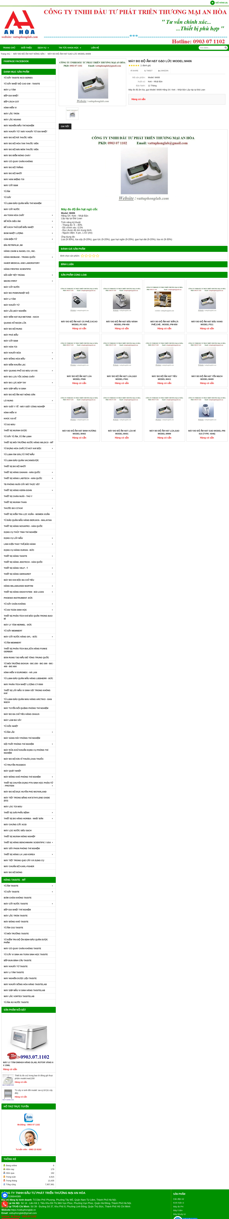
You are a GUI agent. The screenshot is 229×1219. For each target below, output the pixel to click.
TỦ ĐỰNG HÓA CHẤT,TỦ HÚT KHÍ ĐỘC (28, 448)
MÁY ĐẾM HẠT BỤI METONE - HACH (21, 317)
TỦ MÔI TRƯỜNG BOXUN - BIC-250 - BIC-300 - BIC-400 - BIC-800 (28, 665)
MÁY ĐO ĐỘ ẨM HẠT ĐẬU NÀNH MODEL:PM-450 (121, 323)
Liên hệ (87, 48)
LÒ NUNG (28, 400)
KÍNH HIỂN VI (10, 107)
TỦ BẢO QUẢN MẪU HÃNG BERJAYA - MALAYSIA (28, 520)
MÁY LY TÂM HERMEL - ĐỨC (18, 625)
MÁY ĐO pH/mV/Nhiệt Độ (16, 293)
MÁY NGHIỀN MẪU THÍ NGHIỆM (19, 125)
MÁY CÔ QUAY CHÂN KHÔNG (18, 161)
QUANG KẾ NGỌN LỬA (15, 323)
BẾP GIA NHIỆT (11, 95)
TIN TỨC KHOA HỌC (66, 48)
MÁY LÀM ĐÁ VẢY (12, 720)
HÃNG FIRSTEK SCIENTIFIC (17, 269)
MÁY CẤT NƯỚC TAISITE (28, 904)
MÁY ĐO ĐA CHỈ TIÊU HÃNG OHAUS (21, 714)
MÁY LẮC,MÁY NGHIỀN (15, 311)
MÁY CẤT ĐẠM (11, 185)
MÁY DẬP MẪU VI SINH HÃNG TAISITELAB (24, 990)
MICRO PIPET (28, 281)
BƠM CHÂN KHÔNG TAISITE (18, 898)
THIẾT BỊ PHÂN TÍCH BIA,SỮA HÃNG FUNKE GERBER (25, 650)
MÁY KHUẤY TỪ (11, 305)
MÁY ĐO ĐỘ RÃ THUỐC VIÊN (18, 137)
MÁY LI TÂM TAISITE (14, 972)
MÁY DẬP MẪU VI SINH (15, 388)
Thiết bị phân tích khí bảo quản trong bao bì (28, 617)
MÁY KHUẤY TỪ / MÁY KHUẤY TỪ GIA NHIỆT (25, 131)
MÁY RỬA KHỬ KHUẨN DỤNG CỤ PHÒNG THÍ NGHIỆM (26, 751)
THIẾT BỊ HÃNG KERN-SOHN (28, 490)
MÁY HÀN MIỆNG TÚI (14, 179)
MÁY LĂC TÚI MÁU (13, 806)
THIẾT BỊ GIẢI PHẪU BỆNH (28, 812)
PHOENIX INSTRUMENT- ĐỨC (18, 598)
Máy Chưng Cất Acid (15, 824)
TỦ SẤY (7, 197)
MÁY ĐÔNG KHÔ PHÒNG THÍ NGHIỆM (28, 777)
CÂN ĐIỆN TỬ (28, 239)
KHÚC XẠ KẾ (10, 418)
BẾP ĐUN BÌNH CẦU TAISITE (17, 960)
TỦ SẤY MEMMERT (13, 631)
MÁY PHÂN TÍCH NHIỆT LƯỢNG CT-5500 (23, 684)
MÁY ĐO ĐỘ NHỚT (13, 173)
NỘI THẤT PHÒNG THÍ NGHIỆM (28, 744)
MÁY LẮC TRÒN (11, 113)
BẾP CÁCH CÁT (11, 101)
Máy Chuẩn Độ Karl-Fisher (19, 866)
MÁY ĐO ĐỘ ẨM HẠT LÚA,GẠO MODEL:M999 (164, 394)
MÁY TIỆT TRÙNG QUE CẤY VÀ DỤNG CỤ (24, 860)
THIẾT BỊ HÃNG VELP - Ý (28, 568)
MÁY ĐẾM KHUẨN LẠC (15, 365)
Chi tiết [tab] (65, 126)
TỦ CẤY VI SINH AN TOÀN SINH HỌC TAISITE (26, 954)
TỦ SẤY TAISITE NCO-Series (18, 78)
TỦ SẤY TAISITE (28, 892)
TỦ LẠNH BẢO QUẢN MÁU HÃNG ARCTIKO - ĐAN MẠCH (28, 700)
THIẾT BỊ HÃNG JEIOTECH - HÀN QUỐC (23, 562)
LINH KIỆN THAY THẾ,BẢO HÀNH (28, 544)
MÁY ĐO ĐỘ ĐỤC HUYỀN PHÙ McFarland (25, 792)
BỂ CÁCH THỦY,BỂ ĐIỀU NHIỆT (28, 227)
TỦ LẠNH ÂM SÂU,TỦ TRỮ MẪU (19, 454)
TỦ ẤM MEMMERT (12, 643)
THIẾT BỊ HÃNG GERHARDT (28, 574)
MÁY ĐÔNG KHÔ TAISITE (16, 921)
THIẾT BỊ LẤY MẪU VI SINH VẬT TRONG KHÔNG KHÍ (27, 691)
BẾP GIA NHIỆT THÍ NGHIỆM (17, 910)
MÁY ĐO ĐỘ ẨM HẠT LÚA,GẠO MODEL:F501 (122, 339)
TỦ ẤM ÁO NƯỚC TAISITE (16, 1002)
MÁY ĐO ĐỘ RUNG (13, 329)
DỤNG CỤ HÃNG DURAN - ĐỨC (19, 550)
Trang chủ (9, 48)
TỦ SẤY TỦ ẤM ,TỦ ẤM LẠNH (17, 436)
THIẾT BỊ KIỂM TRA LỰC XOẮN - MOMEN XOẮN (27, 514)
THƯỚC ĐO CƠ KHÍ (28, 508)
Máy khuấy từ (179, 1214)
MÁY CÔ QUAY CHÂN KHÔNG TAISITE (22, 948)
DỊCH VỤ (43, 48)
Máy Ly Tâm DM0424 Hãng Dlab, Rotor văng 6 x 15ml (28, 1063)
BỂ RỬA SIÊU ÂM (28, 221)
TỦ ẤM (7, 191)
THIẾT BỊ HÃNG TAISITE (28, 556)
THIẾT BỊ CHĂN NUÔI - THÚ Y (18, 496)
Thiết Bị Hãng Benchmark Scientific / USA (28, 842)
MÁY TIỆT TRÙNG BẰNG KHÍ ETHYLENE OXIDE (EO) (27, 799)
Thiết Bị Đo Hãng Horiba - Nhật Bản (28, 818)
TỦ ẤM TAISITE (28, 886)
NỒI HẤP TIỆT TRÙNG (28, 275)
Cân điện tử (178, 1199)
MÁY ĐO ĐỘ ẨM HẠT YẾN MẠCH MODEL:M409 (207, 339)
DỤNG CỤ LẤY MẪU (28, 538)
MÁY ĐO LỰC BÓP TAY (28, 382)
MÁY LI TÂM (10, 90)
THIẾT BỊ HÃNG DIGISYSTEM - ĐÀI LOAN (28, 592)
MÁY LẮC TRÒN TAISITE (15, 916)
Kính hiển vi (178, 1203)
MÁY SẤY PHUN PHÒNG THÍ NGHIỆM (22, 848)
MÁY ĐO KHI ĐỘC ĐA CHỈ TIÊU (19, 580)
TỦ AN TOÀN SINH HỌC (28, 610)
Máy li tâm (178, 1210)
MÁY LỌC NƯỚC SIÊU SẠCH (18, 830)
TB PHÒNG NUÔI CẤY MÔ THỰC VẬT (22, 484)
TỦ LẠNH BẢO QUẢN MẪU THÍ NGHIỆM (22, 203)
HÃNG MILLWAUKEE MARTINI (28, 586)
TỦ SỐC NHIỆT (11, 726)
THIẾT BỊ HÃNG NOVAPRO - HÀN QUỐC (23, 526)
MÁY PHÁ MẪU (11, 335)
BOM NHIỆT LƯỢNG (28, 233)
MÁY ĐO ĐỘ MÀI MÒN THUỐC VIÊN (21, 149)
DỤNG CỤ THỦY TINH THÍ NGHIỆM (20, 532)
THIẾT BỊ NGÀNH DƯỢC (15, 430)
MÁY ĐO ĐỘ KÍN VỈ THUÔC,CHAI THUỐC (24, 759)
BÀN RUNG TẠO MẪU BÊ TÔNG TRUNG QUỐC (26, 657)
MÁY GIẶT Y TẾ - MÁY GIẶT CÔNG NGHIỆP (24, 406)
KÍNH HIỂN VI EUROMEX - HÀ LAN (20, 672)
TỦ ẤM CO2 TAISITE (13, 927)
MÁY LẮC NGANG (12, 119)
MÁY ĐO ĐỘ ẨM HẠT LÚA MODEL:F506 (79, 377)
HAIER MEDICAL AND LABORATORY (22, 263)
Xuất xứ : (142, 81)
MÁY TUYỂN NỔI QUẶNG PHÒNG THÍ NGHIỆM (26, 708)
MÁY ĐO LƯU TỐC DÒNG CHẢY (19, 377)
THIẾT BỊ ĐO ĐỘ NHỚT (15, 466)
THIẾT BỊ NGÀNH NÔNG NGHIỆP (19, 836)
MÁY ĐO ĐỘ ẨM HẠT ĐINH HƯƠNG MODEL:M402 (79, 394)
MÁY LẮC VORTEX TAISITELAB (19, 996)
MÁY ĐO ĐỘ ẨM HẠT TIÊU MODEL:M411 (164, 339)
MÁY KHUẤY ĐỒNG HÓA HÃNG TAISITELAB (25, 984)
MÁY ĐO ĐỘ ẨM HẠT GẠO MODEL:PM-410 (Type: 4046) (207, 394)
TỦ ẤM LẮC (28, 732)
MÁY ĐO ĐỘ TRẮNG (13, 167)
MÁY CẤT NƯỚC (12, 209)
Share (134, 71)
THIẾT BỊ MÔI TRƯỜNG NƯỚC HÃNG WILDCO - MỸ (28, 442)
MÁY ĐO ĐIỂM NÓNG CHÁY (17, 155)
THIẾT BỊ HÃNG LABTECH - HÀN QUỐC (28, 478)
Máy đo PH (178, 1206)
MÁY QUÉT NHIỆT (12, 771)
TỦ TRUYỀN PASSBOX (15, 765)
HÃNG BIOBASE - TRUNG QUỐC (28, 257)
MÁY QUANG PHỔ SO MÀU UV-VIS (28, 371)
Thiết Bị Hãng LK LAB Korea (28, 854)
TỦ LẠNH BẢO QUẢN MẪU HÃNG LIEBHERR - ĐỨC (28, 678)
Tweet (148, 71)
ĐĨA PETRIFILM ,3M (13, 245)
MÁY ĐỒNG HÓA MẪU (28, 359)
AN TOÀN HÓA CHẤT (28, 215)
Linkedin (163, 71)
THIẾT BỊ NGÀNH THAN (15, 502)
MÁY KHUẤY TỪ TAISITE (16, 966)
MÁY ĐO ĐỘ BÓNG (13, 872)
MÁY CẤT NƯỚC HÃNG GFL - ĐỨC (28, 637)
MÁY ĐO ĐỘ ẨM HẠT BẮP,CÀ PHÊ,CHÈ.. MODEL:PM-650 (164, 323)
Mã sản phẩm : (139, 77)
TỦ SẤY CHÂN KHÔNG (28, 604)
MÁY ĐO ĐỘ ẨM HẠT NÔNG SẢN (19, 394)
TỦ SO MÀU (9, 424)
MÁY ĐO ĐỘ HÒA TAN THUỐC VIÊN (21, 143)
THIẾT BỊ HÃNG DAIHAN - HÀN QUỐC (28, 472)
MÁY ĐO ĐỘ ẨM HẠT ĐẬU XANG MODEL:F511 (207, 323)
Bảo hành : (141, 85)
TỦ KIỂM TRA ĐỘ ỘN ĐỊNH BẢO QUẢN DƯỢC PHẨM (26, 941)
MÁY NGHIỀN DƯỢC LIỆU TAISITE (20, 978)
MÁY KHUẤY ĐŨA (28, 353)
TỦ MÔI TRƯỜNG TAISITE (16, 933)
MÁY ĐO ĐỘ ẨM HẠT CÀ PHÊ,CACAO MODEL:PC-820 (79, 323)
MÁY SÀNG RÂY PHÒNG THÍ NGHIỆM (22, 738)
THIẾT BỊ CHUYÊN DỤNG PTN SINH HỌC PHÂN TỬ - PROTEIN (28, 784)
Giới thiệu (26, 48)
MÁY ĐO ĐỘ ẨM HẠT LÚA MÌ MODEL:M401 (122, 394)
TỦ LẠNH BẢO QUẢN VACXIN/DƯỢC (21, 460)
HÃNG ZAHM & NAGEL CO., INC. (19, 251)
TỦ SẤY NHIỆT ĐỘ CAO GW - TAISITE (22, 84)
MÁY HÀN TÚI (10, 347)
